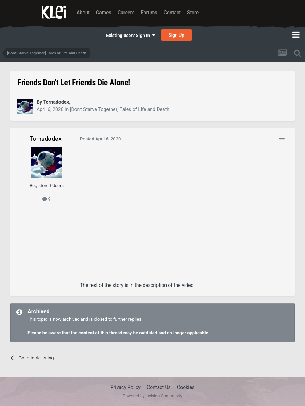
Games (103, 12)
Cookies (185, 387)
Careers (126, 12)
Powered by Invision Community (152, 395)
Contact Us (159, 387)
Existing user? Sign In (130, 35)
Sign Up (176, 35)
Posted (100, 138)
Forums (149, 12)
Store (193, 12)
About (83, 12)
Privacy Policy (126, 387)
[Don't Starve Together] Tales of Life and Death (119, 109)
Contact (172, 12)
